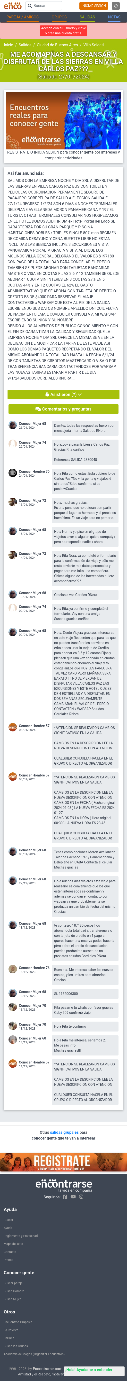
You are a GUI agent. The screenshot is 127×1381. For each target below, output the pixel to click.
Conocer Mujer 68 (32, 423)
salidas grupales (65, 1132)
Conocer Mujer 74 (32, 442)
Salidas (25, 45)
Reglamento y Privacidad (21, 1236)
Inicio (8, 45)
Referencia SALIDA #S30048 (75, 460)
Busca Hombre (14, 1291)
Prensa (8, 1260)
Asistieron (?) (63, 394)
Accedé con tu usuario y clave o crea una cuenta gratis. (63, 30)
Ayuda (8, 1228)
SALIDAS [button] (87, 17)
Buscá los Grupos (16, 1346)
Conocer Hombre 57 (34, 726)
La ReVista (11, 1330)
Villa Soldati (93, 45)
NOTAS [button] (114, 17)
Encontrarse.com (47, 1368)
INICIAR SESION (94, 6)
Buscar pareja (13, 1283)
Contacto (10, 1252)
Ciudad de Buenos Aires (57, 45)
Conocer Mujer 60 (32, 1038)
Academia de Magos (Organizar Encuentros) (34, 1354)
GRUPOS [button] (59, 17)
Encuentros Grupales (18, 1322)
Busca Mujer (12, 1299)
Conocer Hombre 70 (34, 471)
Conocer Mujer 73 (32, 500)
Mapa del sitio (13, 1244)
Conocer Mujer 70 (32, 1005)
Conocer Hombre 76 (34, 968)
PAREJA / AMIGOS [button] (23, 17)
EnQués (9, 1338)
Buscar (8, 1220)
